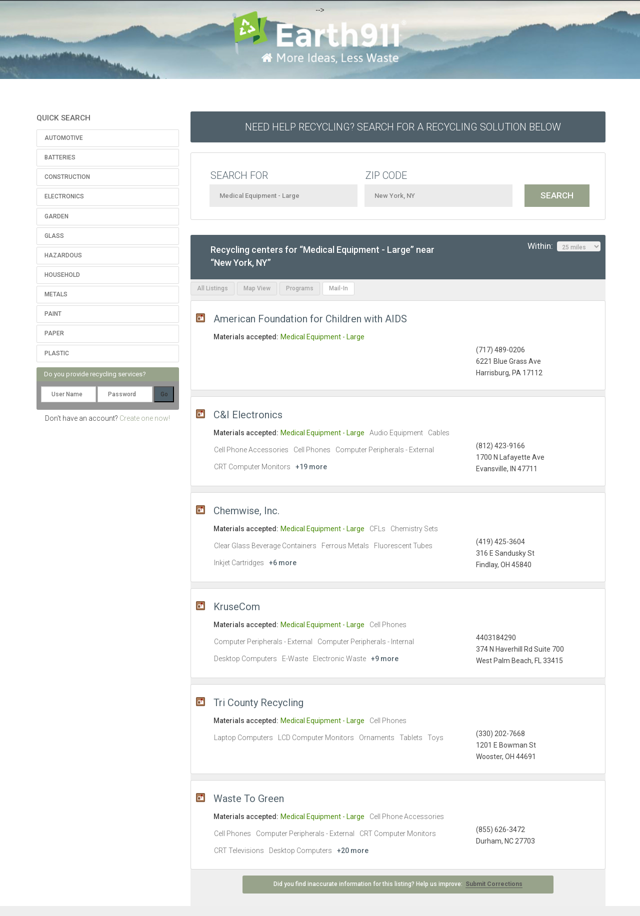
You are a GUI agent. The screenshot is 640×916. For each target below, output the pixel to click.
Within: (564, 246)
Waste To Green (249, 799)
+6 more (282, 563)
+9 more (384, 659)
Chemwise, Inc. (247, 511)
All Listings (212, 288)
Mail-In (338, 288)
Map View (257, 288)
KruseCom (237, 607)
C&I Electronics (248, 415)
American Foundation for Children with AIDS (310, 319)
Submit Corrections (494, 884)
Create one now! (145, 418)
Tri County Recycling (259, 703)
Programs (300, 288)
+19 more (311, 467)
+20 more (352, 851)
